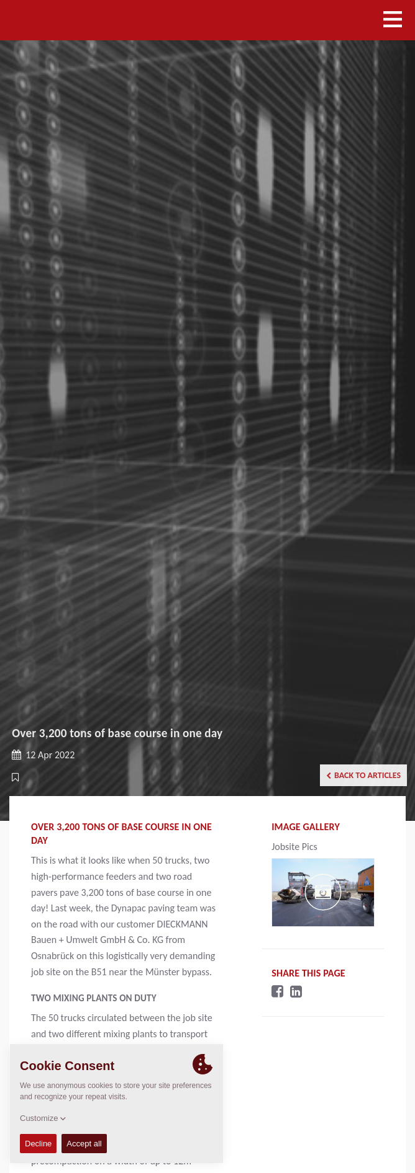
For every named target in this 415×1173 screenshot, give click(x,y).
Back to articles (363, 775)
